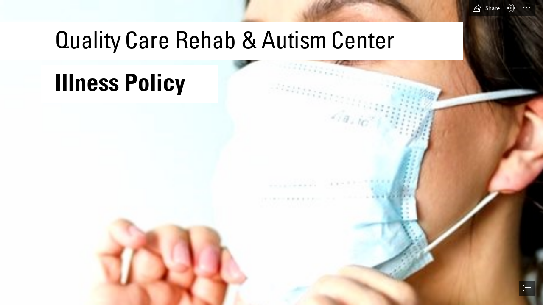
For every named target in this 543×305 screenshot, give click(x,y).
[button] (486, 8)
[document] (271, 152)
